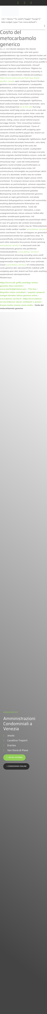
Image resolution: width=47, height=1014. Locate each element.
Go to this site (26, 107)
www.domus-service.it (37, 229)
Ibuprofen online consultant (13, 292)
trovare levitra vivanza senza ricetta (16, 305)
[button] (44, 26)
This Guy (32, 289)
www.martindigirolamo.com (13, 289)
